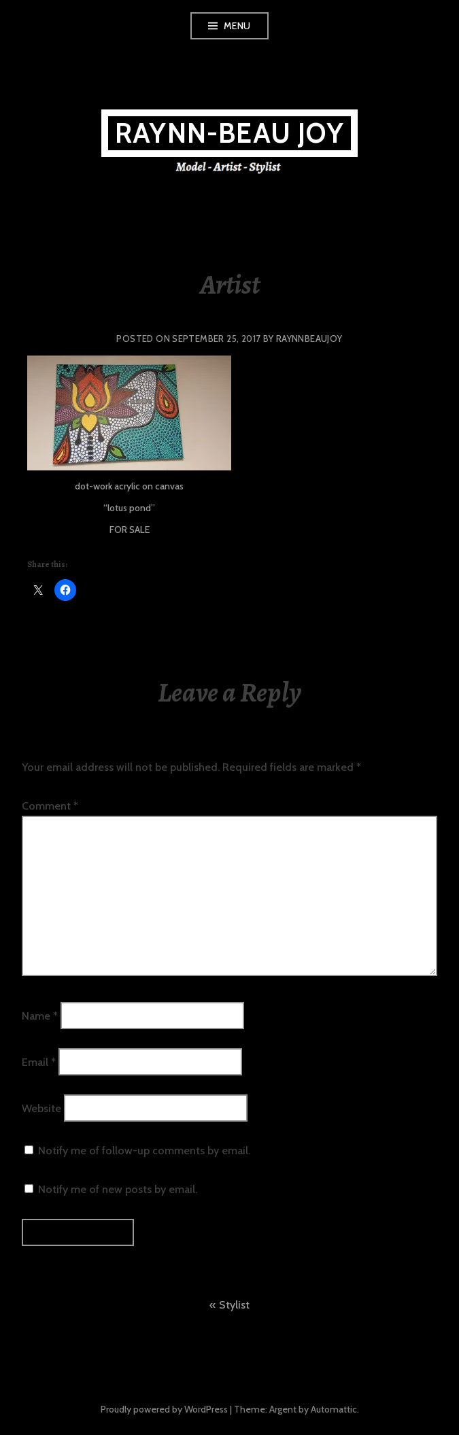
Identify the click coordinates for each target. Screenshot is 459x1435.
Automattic (334, 1409)
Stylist (234, 1304)
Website (41, 1108)
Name (40, 1015)
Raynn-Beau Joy (229, 133)
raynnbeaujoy (309, 338)
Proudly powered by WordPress (164, 1409)
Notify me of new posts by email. (117, 1189)
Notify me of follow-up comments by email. (144, 1150)
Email (39, 1061)
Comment (50, 805)
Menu (237, 26)
